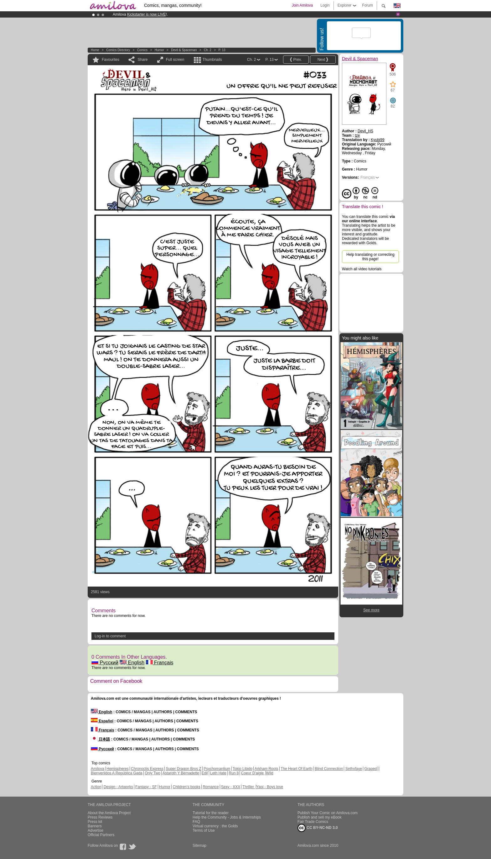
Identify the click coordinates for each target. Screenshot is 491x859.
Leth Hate (218, 773)
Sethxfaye (353, 769)
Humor (159, 50)
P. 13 (221, 50)
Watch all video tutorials (361, 269)
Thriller (248, 787)
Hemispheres (117, 769)
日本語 (100, 739)
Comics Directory (118, 50)
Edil (205, 773)
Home (95, 50)
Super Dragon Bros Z (183, 769)
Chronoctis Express (147, 769)
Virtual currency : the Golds (215, 826)
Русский (104, 662)
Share (142, 59)
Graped (370, 769)
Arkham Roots (266, 769)
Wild (269, 773)
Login (324, 5)
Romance (211, 787)
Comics (142, 50)
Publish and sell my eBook (319, 817)
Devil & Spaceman (184, 50)
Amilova (97, 769)
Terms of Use (204, 830)
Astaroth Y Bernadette (181, 773)
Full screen (175, 59)
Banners (95, 826)
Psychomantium (217, 769)
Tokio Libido (242, 769)
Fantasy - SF (146, 787)
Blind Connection (329, 769)
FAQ (196, 821)
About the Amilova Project (109, 813)
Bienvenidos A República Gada (116, 773)
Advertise (95, 830)
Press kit (95, 821)
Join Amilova (302, 5)
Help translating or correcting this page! (370, 256)
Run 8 (234, 773)
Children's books (186, 787)
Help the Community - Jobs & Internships (227, 817)
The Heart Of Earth (296, 769)
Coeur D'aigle (253, 773)
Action (96, 787)
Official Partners (101, 835)
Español (102, 721)
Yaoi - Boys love (269, 787)
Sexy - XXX (230, 787)
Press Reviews (100, 817)
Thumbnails (212, 59)
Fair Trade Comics (312, 821)
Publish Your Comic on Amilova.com (327, 813)
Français (159, 662)
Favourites (110, 59)
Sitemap (199, 845)
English (132, 662)
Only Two (152, 773)
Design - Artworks (118, 787)
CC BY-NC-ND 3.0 (317, 828)
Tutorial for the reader (211, 813)
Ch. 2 (207, 50)
